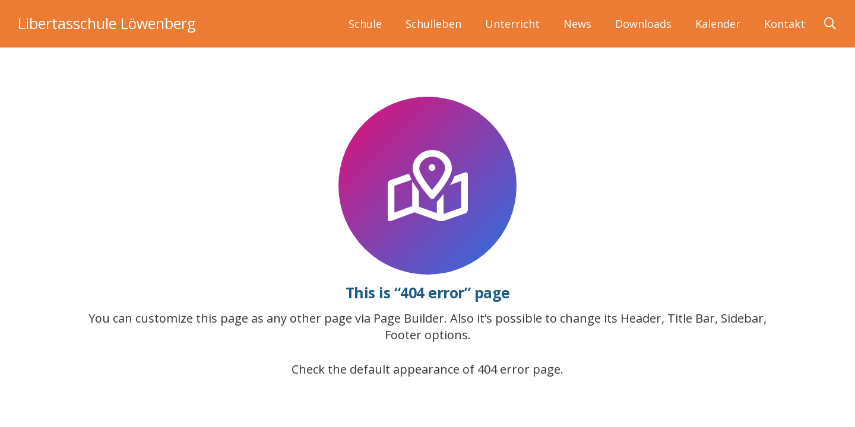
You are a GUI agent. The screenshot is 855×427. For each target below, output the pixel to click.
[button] (830, 24)
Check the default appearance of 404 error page (426, 369)
